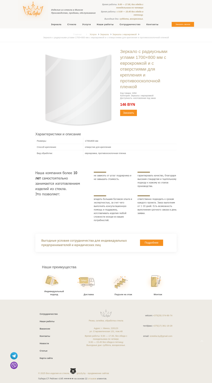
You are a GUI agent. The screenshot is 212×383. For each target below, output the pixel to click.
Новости (44, 343)
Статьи (43, 350)
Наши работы (47, 321)
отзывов (92, 378)
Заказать (128, 112)
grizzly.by (81, 373)
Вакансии (45, 328)
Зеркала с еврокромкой (124, 34)
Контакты (45, 336)
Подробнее (151, 242)
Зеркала (104, 34)
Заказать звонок (182, 24)
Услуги (93, 34)
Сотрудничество (49, 314)
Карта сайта (46, 358)
